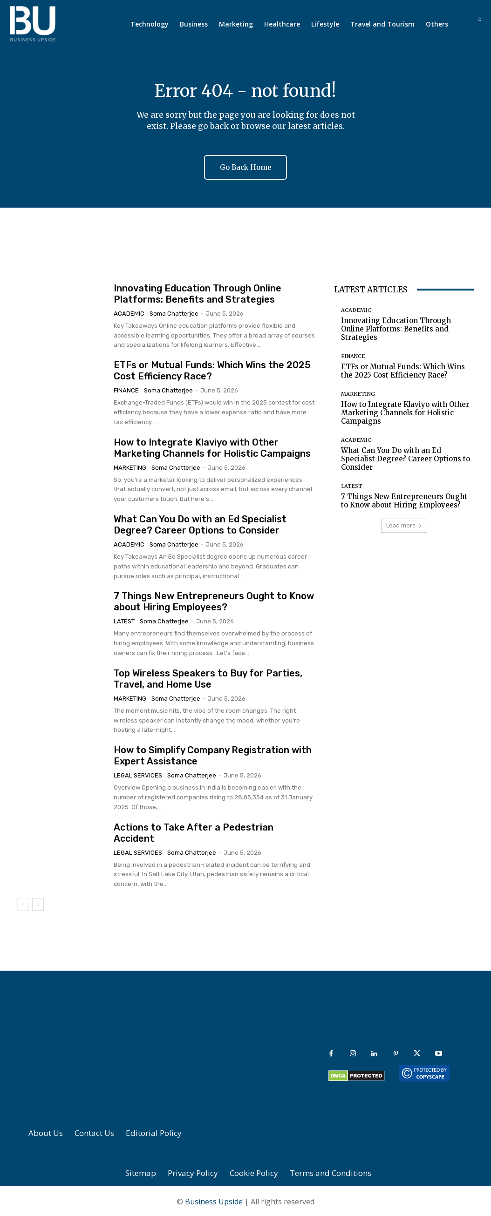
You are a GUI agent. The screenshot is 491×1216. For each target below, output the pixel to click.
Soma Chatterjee (174, 312)
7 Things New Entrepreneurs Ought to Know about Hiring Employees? (214, 600)
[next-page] (38, 903)
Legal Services (138, 774)
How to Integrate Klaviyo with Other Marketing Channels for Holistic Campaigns (212, 446)
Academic (129, 312)
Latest (124, 620)
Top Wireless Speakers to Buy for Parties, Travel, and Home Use (208, 677)
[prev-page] (23, 903)
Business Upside (214, 1200)
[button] (479, 19)
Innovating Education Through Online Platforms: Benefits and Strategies (197, 292)
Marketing (130, 466)
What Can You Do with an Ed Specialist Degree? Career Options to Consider (200, 523)
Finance (126, 389)
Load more (404, 524)
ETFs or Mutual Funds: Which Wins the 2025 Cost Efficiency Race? (403, 369)
